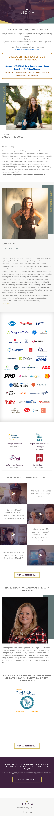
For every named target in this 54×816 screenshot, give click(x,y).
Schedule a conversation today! (27, 50)
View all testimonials (27, 575)
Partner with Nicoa (27, 780)
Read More (14, 446)
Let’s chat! (6, 303)
